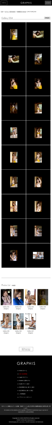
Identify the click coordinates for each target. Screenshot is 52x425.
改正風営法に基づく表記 (26, 390)
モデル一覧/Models (10, 11)
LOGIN (48, 3)
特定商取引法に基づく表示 (26, 387)
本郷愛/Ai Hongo (21, 11)
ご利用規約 (22, 394)
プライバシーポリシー (25, 397)
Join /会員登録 (23, 374)
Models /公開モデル (24, 380)
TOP (2, 11)
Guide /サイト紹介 (24, 384)
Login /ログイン (23, 377)
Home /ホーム (23, 370)
